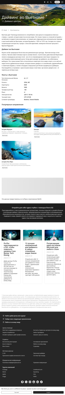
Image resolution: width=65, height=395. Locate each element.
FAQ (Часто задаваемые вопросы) (12, 330)
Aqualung (36, 372)
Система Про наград (39, 355)
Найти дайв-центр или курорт (14, 316)
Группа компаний (9, 367)
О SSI (4, 353)
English (48, 392)
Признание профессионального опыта (14, 355)
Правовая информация (40, 362)
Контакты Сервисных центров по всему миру (46, 330)
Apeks (4, 374)
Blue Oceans (6, 346)
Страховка (36, 346)
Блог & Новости (7, 344)
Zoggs (4, 376)
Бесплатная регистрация (10, 341)
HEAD (34, 376)
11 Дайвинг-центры (11, 21)
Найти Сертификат (38, 332)
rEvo (34, 374)
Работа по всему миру (11, 322)
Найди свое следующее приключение (17, 319)
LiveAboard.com (37, 369)
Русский (16, 392)
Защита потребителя (9, 332)
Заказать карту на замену (40, 335)
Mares (4, 372)
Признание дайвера (39, 353)
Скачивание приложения (40, 341)
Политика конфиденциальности (12, 362)
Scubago (5, 369)
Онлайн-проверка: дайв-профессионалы (14, 335)
